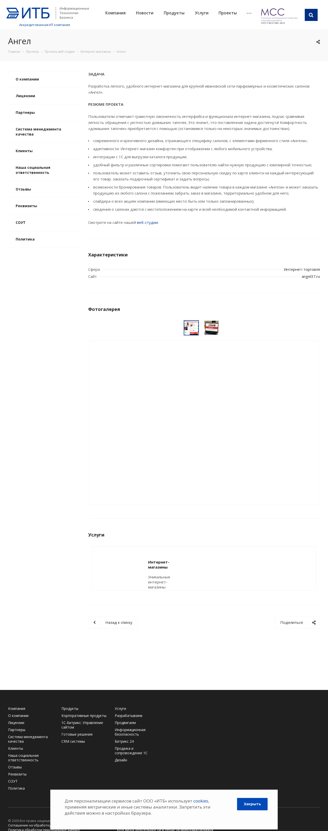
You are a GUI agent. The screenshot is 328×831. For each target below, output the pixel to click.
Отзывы (23, 189)
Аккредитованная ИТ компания (44, 24)
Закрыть (252, 803)
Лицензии (25, 95)
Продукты (174, 13)
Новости (144, 13)
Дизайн (121, 760)
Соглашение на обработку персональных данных (48, 825)
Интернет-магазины (168, 562)
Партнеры (25, 112)
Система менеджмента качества (38, 132)
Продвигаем (125, 722)
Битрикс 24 (124, 741)
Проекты (228, 13)
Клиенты (24, 150)
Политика (25, 239)
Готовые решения (76, 734)
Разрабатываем (128, 715)
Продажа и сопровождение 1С (131, 750)
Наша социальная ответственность (33, 170)
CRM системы (73, 741)
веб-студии (147, 222)
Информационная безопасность (130, 732)
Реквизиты (26, 205)
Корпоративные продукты (83, 715)
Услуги (201, 13)
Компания (115, 13)
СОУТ (21, 222)
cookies (200, 801)
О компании (27, 79)
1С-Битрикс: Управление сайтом (82, 725)
